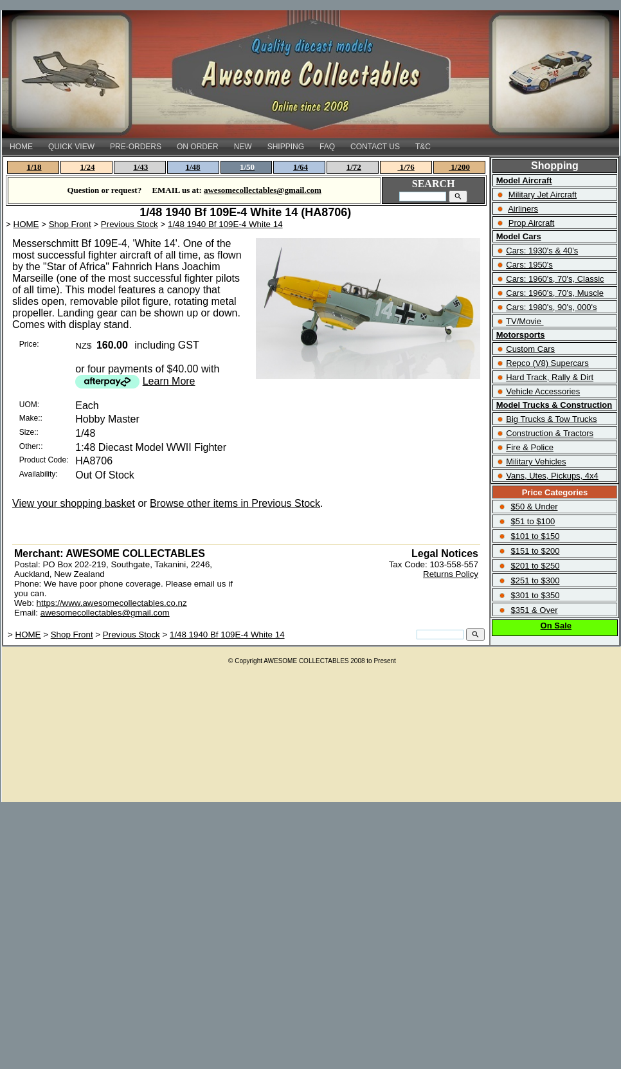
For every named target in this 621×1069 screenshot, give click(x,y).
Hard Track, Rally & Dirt (549, 377)
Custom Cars (530, 349)
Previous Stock (129, 224)
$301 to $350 (534, 595)
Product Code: (44, 459)
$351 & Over (533, 610)
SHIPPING (285, 146)
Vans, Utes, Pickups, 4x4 (552, 475)
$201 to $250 (534, 566)
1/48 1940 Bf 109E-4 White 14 (225, 224)
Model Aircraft (524, 180)
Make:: (30, 418)
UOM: (29, 404)
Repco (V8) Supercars (547, 363)
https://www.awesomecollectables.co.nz (112, 603)
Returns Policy (450, 574)
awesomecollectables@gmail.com (105, 612)
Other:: (31, 446)
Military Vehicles (536, 461)
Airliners (523, 209)
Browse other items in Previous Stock (235, 503)
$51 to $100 (532, 521)
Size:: (29, 432)
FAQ (327, 146)
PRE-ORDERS (135, 146)
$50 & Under (533, 506)
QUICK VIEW (71, 146)
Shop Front (70, 224)
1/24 (87, 167)
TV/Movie (523, 321)
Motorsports (520, 335)
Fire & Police (530, 447)
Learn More (169, 381)
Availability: (38, 474)
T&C (423, 146)
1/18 (34, 167)
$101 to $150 (534, 536)
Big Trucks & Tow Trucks (551, 419)
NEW (243, 146)
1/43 (140, 167)
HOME (21, 146)
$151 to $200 (534, 551)
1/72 (353, 167)
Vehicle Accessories (543, 391)
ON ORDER (198, 146)
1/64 (300, 167)
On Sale (556, 625)
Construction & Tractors (549, 433)
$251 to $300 (534, 580)
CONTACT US (375, 146)
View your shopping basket (73, 503)
